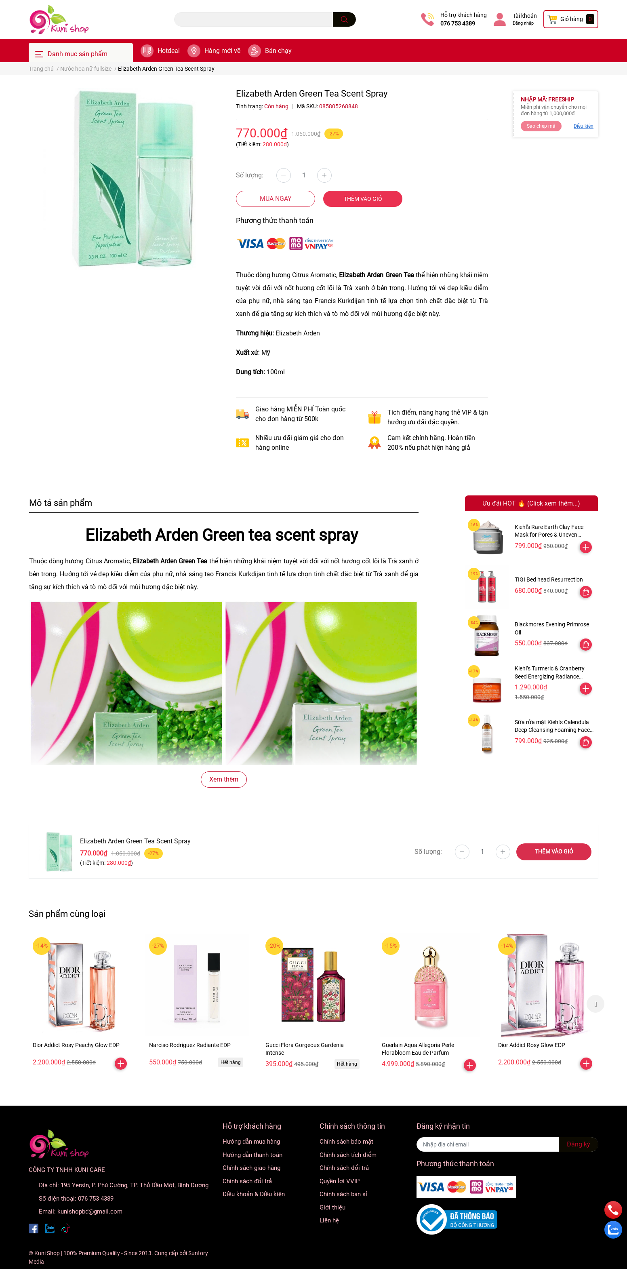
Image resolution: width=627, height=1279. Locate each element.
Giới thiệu (332, 1207)
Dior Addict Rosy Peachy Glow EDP (76, 1045)
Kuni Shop (47, 1253)
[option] (81, 1003)
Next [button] (595, 1004)
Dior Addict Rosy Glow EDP (531, 1045)
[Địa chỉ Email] (507, 1144)
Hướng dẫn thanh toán (252, 1155)
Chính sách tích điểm (348, 1155)
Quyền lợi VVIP (340, 1181)
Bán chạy (278, 51)
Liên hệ (329, 1220)
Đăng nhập (523, 23)
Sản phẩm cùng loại (67, 913)
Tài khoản (525, 16)
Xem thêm (223, 779)
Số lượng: (249, 175)
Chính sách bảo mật (346, 1141)
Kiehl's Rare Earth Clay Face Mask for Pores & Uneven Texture (549, 535)
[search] (344, 19)
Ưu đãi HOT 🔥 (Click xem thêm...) (531, 503)
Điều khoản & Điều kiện (254, 1194)
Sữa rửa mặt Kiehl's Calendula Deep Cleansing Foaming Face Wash (552, 730)
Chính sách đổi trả (247, 1181)
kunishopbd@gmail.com (89, 1211)
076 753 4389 (457, 23)
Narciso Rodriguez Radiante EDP (190, 1045)
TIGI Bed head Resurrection (549, 579)
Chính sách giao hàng (251, 1168)
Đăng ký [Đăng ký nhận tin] (578, 1144)
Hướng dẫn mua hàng (251, 1141)
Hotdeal (169, 51)
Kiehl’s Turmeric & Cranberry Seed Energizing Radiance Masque (550, 676)
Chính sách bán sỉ (343, 1194)
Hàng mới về (222, 51)
